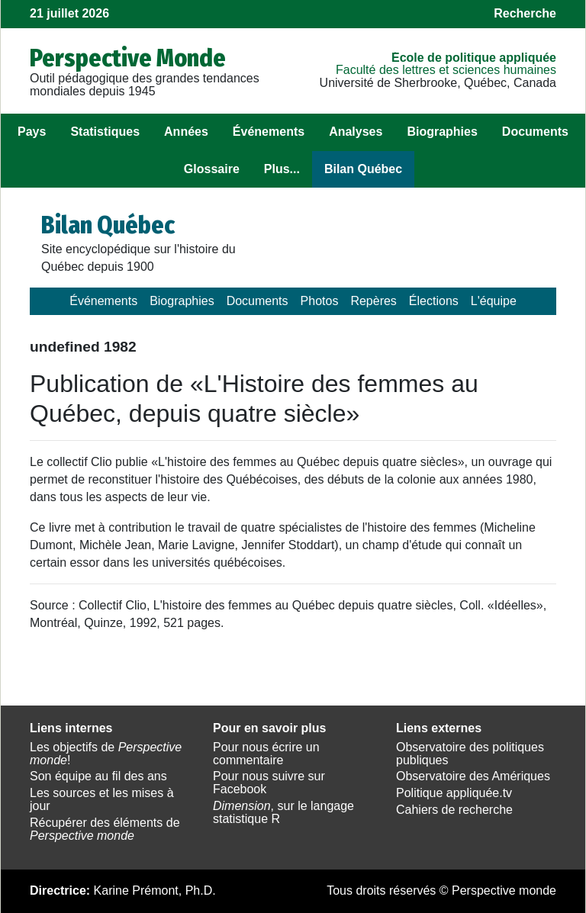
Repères (373, 300)
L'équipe (494, 300)
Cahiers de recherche (454, 809)
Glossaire (212, 168)
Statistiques (105, 131)
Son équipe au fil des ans (98, 776)
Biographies (442, 131)
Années (186, 131)
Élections (434, 300)
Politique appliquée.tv (454, 792)
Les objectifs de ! (106, 754)
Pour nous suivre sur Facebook (269, 783)
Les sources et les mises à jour (102, 799)
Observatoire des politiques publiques (470, 754)
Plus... (282, 168)
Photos (320, 300)
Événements (268, 131)
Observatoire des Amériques (473, 776)
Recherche (525, 13)
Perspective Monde (128, 57)
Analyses (355, 131)
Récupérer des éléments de (105, 829)
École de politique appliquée (473, 57)
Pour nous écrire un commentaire (266, 754)
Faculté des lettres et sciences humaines (446, 69)
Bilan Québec (363, 168)
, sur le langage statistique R (283, 812)
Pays (32, 131)
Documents (535, 131)
